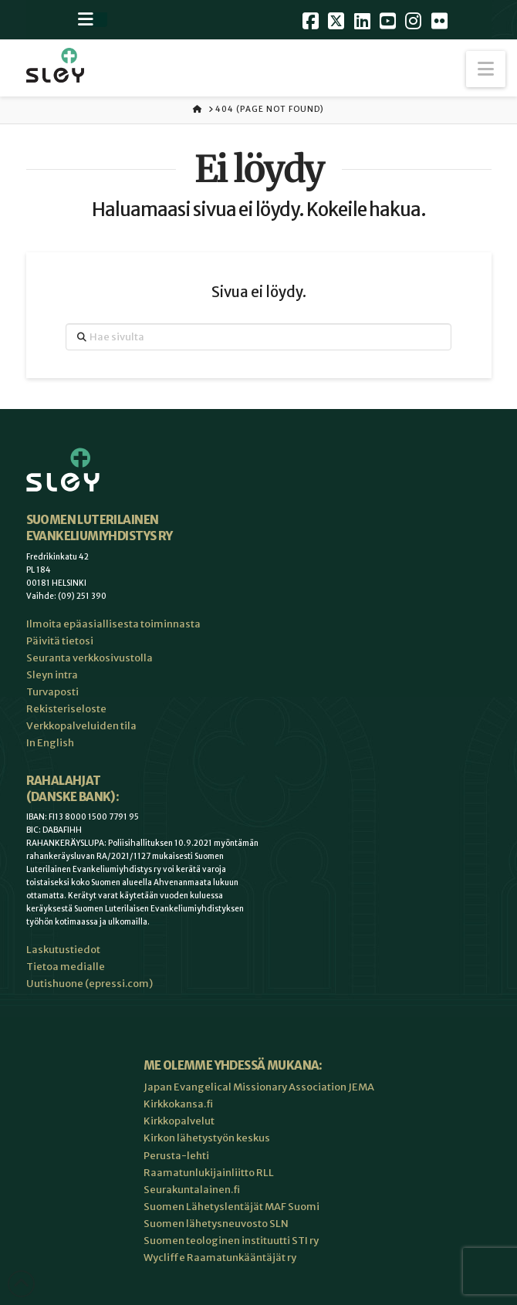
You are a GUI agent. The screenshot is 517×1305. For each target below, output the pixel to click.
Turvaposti (52, 691)
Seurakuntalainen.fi (192, 1189)
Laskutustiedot (63, 949)
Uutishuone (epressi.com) (89, 983)
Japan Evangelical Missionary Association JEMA (259, 1087)
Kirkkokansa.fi (178, 1104)
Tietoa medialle (65, 966)
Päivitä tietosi (59, 640)
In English (50, 742)
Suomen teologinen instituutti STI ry (231, 1240)
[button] (485, 69)
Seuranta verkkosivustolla (89, 657)
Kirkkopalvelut (179, 1121)
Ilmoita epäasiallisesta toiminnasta (113, 624)
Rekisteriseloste (66, 708)
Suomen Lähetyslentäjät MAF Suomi (231, 1206)
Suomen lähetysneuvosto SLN (216, 1223)
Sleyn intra (52, 674)
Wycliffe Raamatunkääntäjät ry (220, 1257)
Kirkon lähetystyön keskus (207, 1137)
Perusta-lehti (176, 1155)
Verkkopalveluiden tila (81, 725)
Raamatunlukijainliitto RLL (209, 1172)
